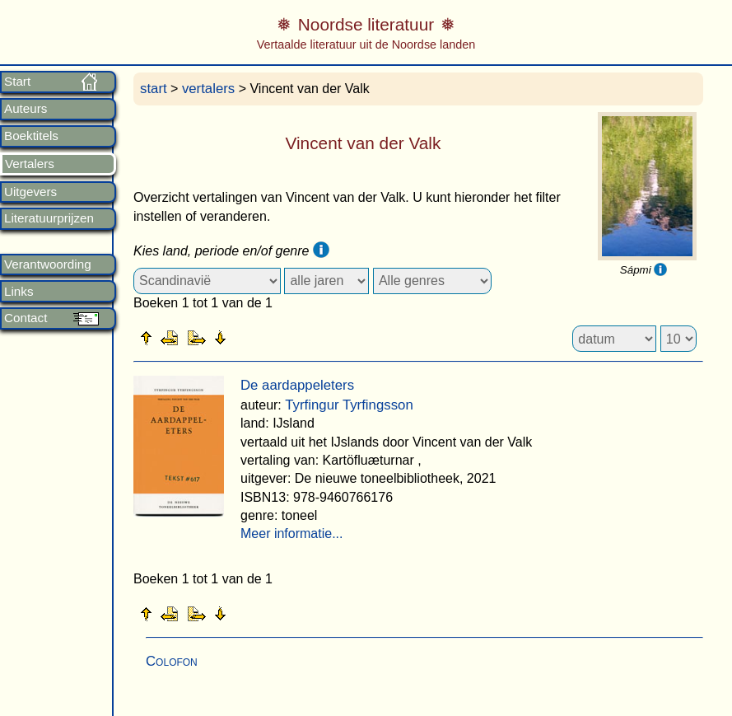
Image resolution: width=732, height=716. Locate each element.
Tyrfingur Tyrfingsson (349, 405)
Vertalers (29, 164)
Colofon (172, 661)
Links (18, 291)
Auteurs (25, 108)
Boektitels (31, 136)
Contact (25, 318)
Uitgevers (30, 192)
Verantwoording (47, 264)
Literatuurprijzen (49, 218)
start (153, 88)
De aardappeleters (297, 385)
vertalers (208, 88)
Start (17, 81)
